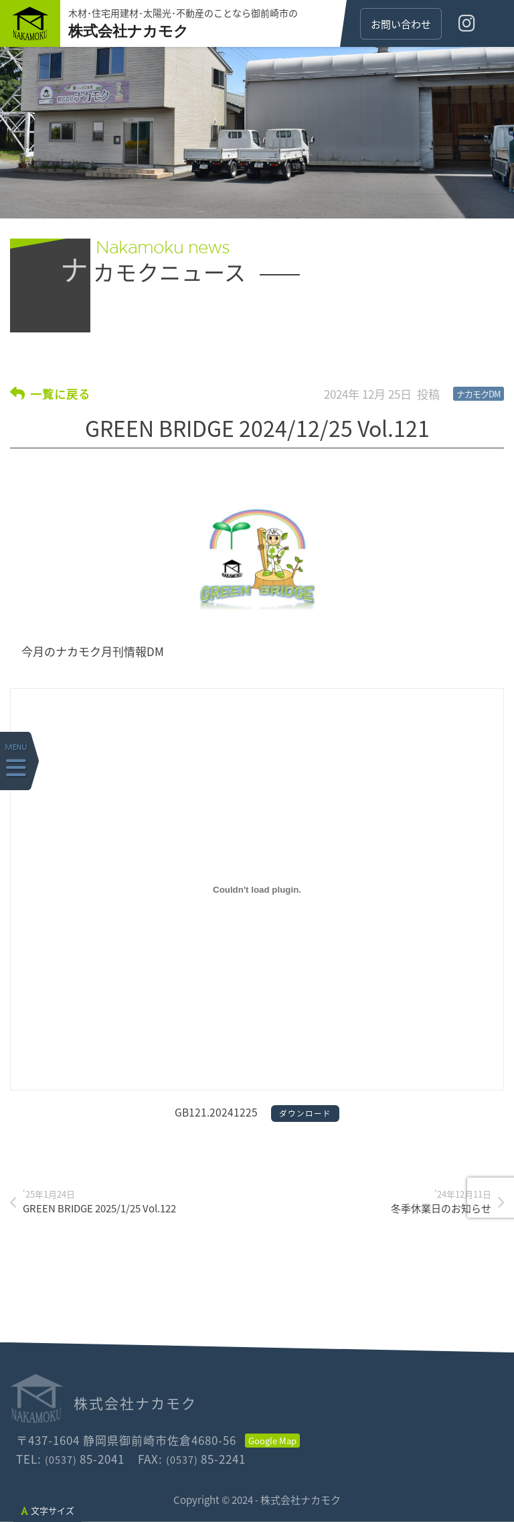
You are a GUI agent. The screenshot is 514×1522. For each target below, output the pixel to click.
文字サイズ (47, 1510)
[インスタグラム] (466, 23)
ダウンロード (305, 1113)
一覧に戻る (60, 393)
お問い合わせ (401, 24)
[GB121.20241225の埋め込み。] (257, 889)
